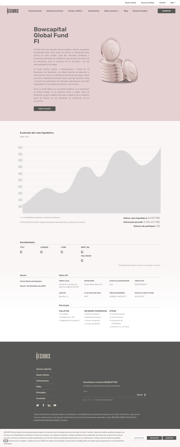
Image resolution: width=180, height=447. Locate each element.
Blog (126, 11)
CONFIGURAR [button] (139, 438)
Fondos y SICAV (75, 11)
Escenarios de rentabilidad (117, 322)
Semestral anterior (93, 317)
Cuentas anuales (118, 314)
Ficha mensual (117, 317)
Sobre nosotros (111, 11)
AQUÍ (6, 441)
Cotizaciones (93, 11)
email (85, 391)
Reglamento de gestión (70, 320)
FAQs (38, 386)
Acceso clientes (147, 3)
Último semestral (93, 314)
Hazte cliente (130, 3)
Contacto (40, 398)
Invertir (162, 3)
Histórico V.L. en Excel (120, 327)
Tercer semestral (93, 320)
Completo (64, 314)
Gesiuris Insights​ (140, 11)
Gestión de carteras (54, 11)
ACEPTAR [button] (169, 438)
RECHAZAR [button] (154, 438)
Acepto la (100, 400)
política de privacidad (104, 400)
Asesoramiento (35, 11)
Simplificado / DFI (68, 317)
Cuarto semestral (93, 324)
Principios (41, 392)
